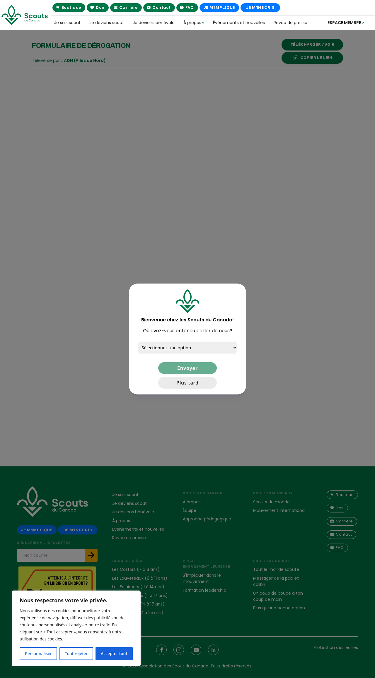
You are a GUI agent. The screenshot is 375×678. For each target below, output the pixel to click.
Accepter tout (114, 653)
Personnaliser (38, 653)
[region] (76, 628)
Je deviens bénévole (154, 23)
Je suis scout (67, 23)
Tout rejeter (76, 653)
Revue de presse (290, 23)
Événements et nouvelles (239, 23)
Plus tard (187, 383)
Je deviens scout (106, 23)
